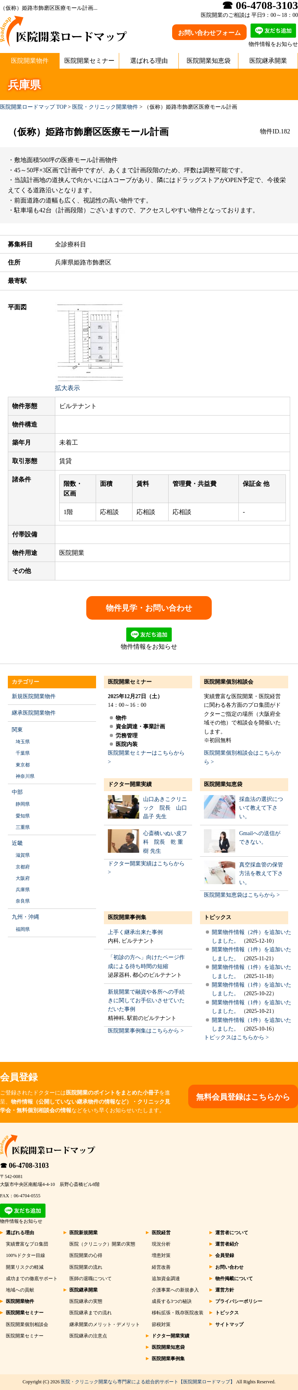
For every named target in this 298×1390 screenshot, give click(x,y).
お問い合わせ (229, 1267)
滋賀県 (23, 855)
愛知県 (23, 816)
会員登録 (224, 1255)
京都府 (23, 867)
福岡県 (23, 929)
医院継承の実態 (85, 1301)
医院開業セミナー (89, 60)
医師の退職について (90, 1278)
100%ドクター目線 (25, 1255)
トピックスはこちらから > (236, 1037)
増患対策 (161, 1255)
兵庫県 (23, 889)
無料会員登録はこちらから (243, 1097)
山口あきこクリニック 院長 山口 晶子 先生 (165, 808)
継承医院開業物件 (34, 713)
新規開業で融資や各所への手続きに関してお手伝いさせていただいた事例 (146, 1000)
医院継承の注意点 (88, 1336)
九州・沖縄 (25, 917)
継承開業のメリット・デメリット (104, 1324)
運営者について (231, 1232)
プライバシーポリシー (238, 1301)
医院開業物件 (30, 60)
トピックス (217, 917)
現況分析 (161, 1244)
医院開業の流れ (85, 1267)
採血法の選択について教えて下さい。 (261, 808)
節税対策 (161, 1324)
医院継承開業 (268, 60)
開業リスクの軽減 (25, 1267)
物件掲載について (234, 1278)
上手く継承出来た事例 (135, 932)
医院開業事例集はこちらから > (146, 1031)
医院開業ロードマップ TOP (33, 107)
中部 (17, 792)
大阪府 (23, 878)
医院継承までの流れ (90, 1312)
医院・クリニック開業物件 (105, 107)
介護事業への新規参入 (175, 1290)
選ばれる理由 (149, 60)
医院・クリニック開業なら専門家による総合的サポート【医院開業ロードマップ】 (148, 1382)
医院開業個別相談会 (228, 682)
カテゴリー (25, 682)
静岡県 (23, 804)
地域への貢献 (20, 1290)
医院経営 (161, 1232)
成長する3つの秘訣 (172, 1301)
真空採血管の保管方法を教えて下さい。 (261, 873)
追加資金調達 (166, 1278)
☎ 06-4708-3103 (24, 1165)
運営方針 (224, 1290)
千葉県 (23, 753)
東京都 (23, 765)
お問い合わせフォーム (209, 32)
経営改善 (161, 1267)
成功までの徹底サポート (32, 1278)
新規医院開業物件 (34, 696)
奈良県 (23, 901)
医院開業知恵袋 (209, 60)
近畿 (17, 843)
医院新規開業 (83, 1232)
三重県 (23, 827)
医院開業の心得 (85, 1255)
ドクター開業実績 (130, 784)
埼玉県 (23, 741)
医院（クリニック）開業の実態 (102, 1244)
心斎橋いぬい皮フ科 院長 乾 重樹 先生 (165, 842)
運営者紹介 (227, 1244)
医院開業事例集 (127, 917)
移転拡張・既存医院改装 (178, 1312)
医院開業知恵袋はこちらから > (242, 895)
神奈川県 (25, 776)
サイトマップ (229, 1324)
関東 (17, 730)
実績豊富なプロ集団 (27, 1244)
